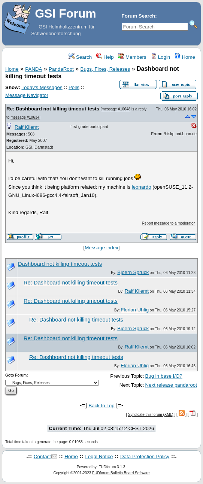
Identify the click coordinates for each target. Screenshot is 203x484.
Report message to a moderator (168, 223)
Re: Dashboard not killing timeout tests (52, 109)
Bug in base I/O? (163, 376)
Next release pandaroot (171, 385)
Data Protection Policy (144, 456)
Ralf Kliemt (27, 127)
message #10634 (24, 117)
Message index (101, 247)
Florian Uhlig (135, 310)
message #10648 (116, 109)
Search (80, 57)
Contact (42, 456)
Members (132, 57)
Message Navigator (26, 95)
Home (185, 57)
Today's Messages (41, 87)
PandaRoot (61, 69)
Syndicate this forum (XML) (150, 415)
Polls (74, 87)
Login (160, 57)
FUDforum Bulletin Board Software (120, 473)
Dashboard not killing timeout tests (60, 264)
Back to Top (101, 405)
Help (105, 57)
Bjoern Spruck (133, 272)
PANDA (33, 69)
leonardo (141, 187)
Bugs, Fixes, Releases (105, 69)
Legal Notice (99, 456)
